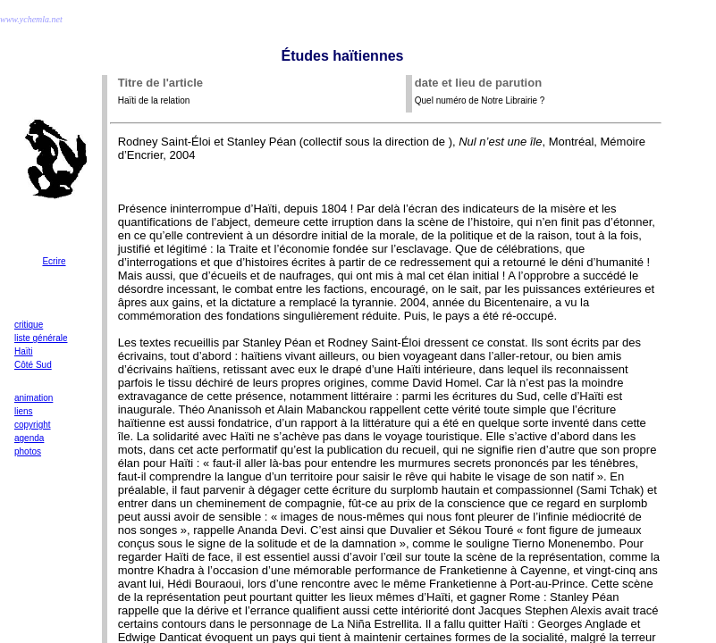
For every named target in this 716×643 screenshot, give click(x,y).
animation (33, 398)
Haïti (23, 351)
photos (27, 451)
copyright (32, 425)
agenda (29, 438)
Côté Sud (33, 365)
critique (28, 325)
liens (23, 411)
